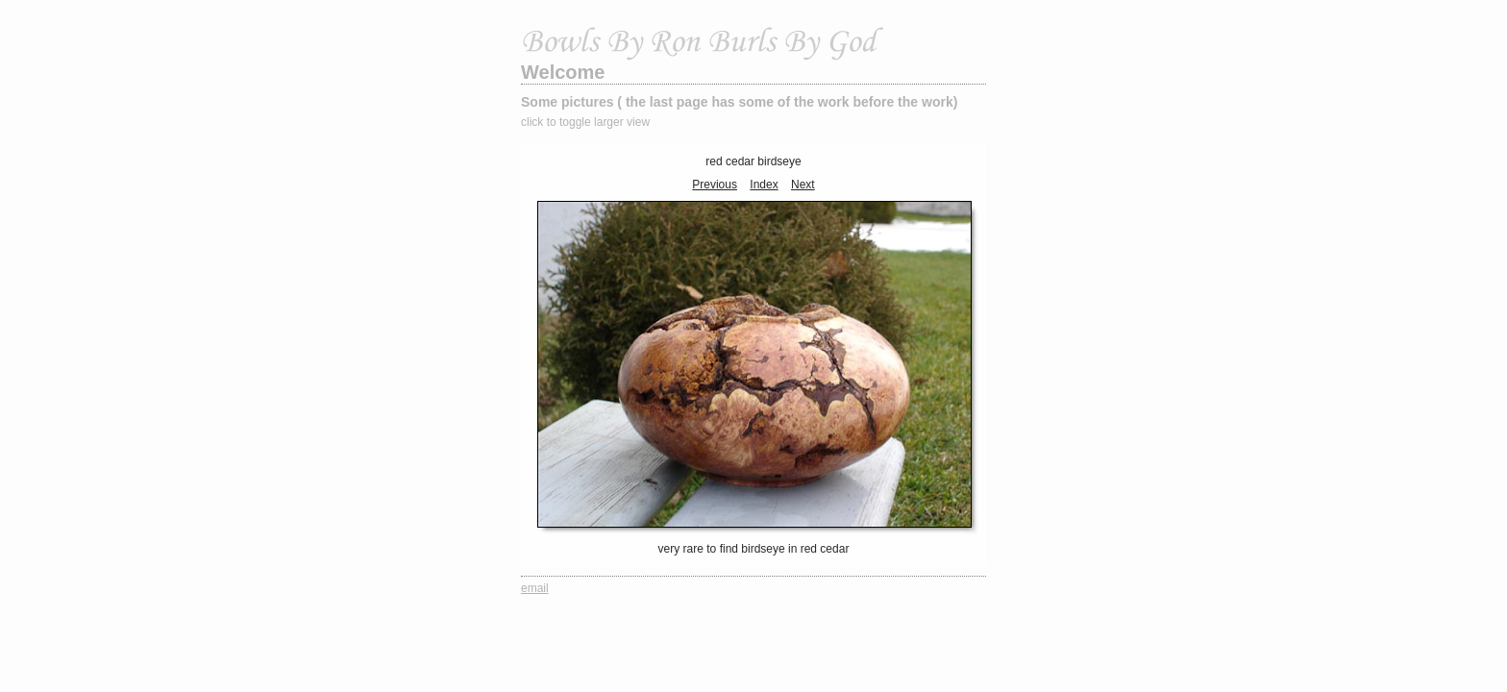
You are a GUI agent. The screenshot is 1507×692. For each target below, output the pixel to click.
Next (803, 184)
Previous (714, 184)
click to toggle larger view (585, 122)
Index (764, 184)
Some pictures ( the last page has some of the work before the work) (739, 102)
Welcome (563, 72)
